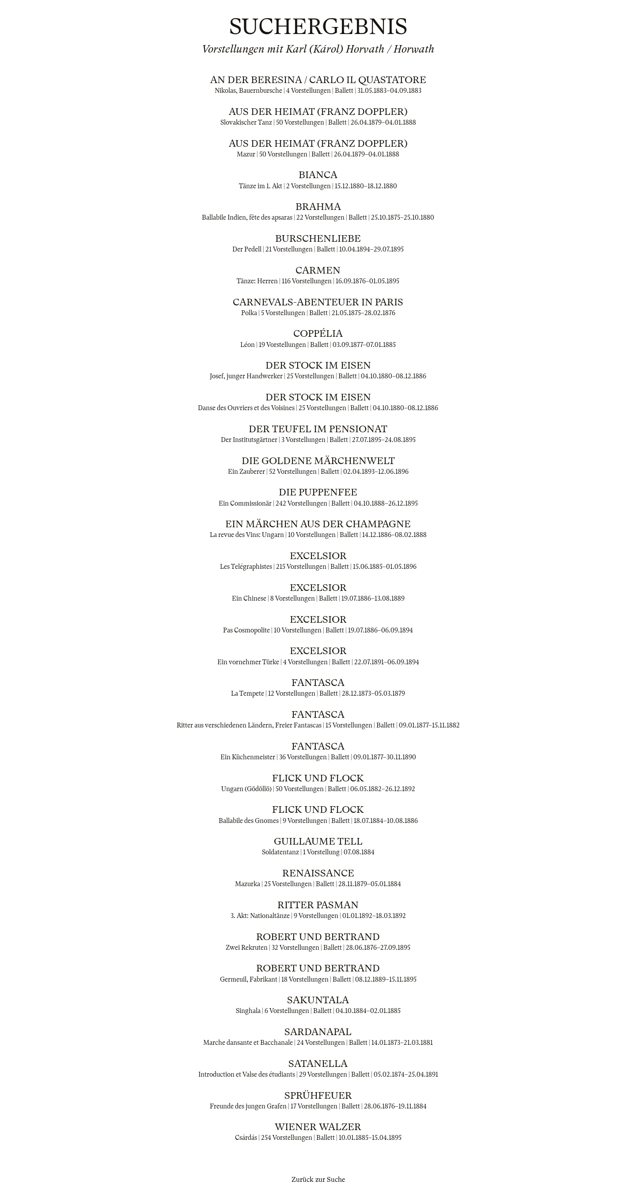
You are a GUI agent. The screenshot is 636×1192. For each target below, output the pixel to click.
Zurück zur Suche (318, 1180)
